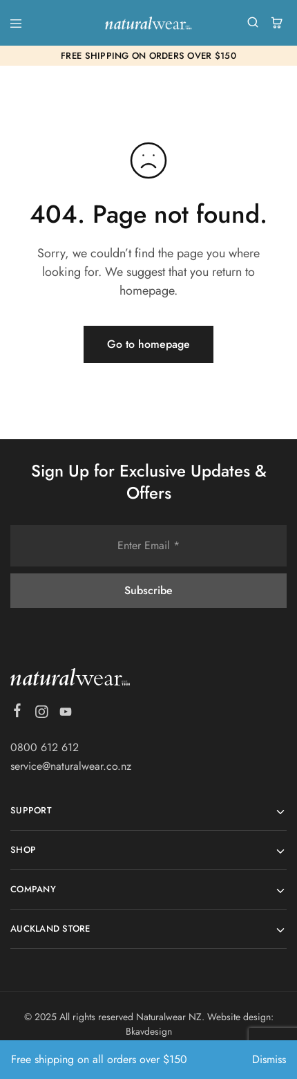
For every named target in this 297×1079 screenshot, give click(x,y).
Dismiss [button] (269, 1059)
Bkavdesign (149, 1031)
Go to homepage (148, 344)
